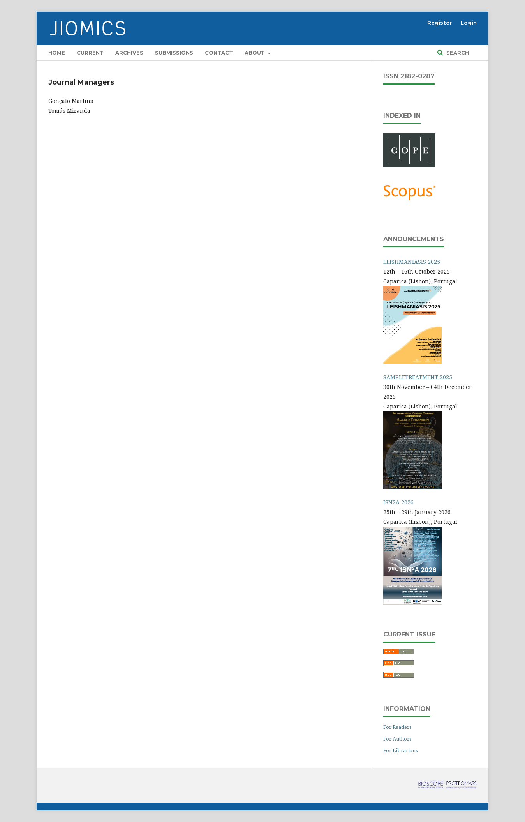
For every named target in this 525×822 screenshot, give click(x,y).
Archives (129, 52)
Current (90, 52)
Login (469, 22)
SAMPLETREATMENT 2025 (417, 377)
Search (457, 52)
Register (439, 22)
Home (56, 52)
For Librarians (400, 750)
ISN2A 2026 (398, 502)
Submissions (174, 52)
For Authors (397, 738)
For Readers (397, 726)
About (255, 52)
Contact (219, 52)
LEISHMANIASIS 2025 (411, 261)
